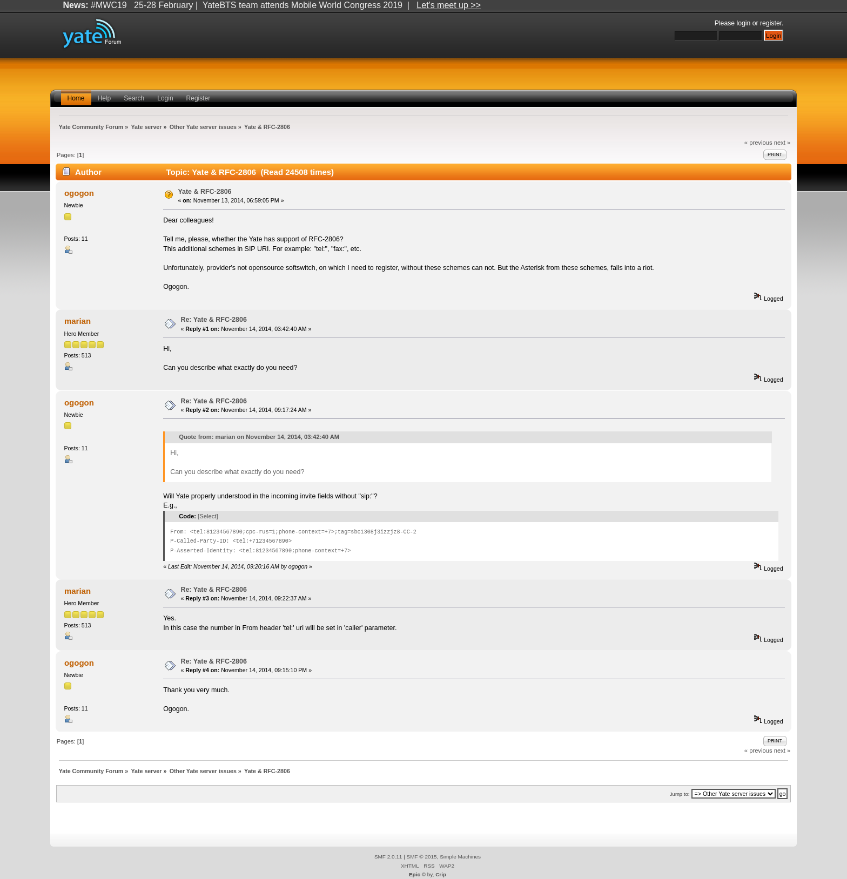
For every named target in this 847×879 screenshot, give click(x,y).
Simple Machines (460, 857)
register (771, 23)
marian (77, 321)
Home (76, 98)
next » (782, 142)
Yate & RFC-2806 (204, 191)
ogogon (79, 193)
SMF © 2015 (422, 857)
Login (165, 98)
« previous (758, 142)
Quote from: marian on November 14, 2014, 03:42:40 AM (259, 437)
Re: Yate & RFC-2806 (213, 319)
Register (198, 98)
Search (134, 98)
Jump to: (680, 794)
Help (104, 98)
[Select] (208, 516)
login (744, 23)
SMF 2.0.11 (388, 857)
